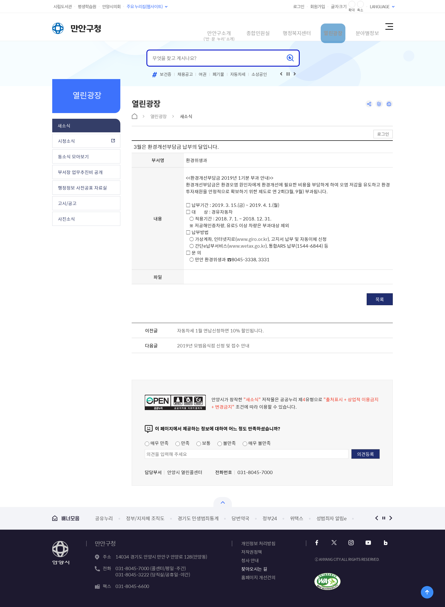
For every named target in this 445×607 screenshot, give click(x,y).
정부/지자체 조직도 (145, 518)
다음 (390, 518)
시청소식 (66, 140)
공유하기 (366, 104)
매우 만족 (157, 443)
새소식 (64, 125)
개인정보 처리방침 (258, 543)
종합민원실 (226, 27)
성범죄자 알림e (331, 518)
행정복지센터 (272, 27)
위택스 (296, 518)
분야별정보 (354, 27)
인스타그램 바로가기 (349, 543)
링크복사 (377, 104)
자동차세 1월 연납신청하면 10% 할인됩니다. (220, 330)
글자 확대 (352, 4)
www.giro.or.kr (252, 238)
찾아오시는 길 (254, 568)
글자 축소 (360, 4)
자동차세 (238, 74)
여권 (202, 74)
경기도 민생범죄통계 (198, 518)
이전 (376, 518)
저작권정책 (251, 551)
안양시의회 (111, 6)
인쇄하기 (389, 104)
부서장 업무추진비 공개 (80, 172)
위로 (421, 591)
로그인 (298, 6)
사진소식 (66, 218)
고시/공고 (67, 203)
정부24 (270, 518)
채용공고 (185, 74)
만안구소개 (184, 29)
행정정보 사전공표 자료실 (82, 187)
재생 (288, 74)
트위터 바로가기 (334, 543)
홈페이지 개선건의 (258, 577)
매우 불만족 (257, 443)
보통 (203, 443)
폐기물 (218, 74)
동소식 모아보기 (73, 156)
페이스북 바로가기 (319, 543)
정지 (383, 518)
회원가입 (317, 6)
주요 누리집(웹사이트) (145, 6)
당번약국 (240, 518)
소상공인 (259, 74)
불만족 (226, 443)
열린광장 (314, 27)
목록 (379, 299)
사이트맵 (389, 27)
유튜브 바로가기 (365, 543)
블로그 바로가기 (380, 543)
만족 (182, 443)
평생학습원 (87, 6)
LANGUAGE (379, 6)
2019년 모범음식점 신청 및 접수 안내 (213, 345)
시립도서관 (62, 6)
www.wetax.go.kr (247, 245)
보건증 (165, 74)
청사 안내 (250, 560)
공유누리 (104, 518)
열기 (222, 502)
